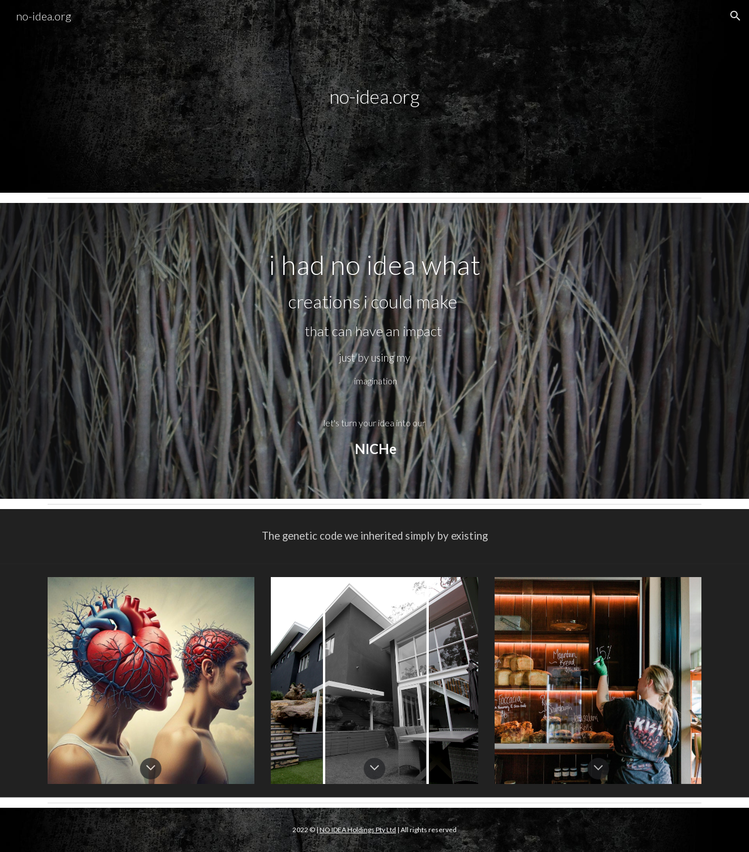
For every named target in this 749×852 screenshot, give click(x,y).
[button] (735, 15)
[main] (374, 97)
